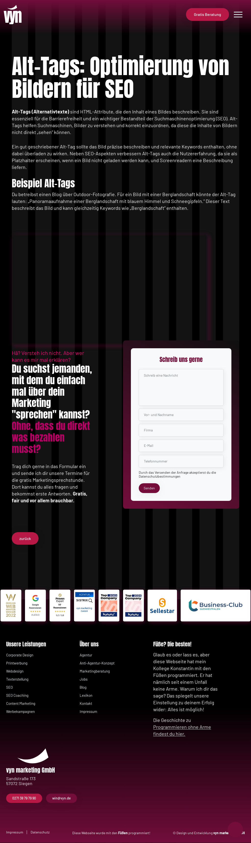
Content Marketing (20, 703)
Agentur (86, 655)
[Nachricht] (181, 386)
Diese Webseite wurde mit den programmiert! (111, 833)
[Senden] (149, 488)
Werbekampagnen (20, 711)
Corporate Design (19, 655)
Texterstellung (17, 679)
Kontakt (86, 703)
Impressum (88, 711)
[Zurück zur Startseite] (16, 14)
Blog (83, 687)
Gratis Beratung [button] (207, 14)
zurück (25, 538)
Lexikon (86, 695)
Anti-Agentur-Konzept (97, 663)
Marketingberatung (95, 671)
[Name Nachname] (181, 414)
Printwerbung (16, 663)
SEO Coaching (17, 695)
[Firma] (181, 430)
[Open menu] (238, 14)
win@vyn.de (61, 798)
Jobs (84, 679)
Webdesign (15, 671)
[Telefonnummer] (181, 461)
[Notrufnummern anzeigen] (235, 829)
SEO (9, 687)
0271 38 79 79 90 (24, 798)
